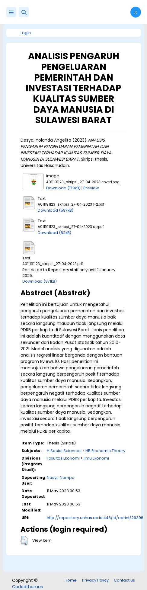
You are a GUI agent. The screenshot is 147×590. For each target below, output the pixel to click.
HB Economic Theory (105, 450)
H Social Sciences (64, 450)
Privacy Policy (95, 580)
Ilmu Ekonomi (96, 458)
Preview (91, 188)
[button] (24, 12)
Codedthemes (27, 587)
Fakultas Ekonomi (63, 458)
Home (71, 580)
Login (26, 32)
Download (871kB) (39, 281)
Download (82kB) (54, 232)
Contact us (124, 580)
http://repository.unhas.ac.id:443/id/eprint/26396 (95, 517)
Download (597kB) (55, 210)
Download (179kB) (63, 188)
